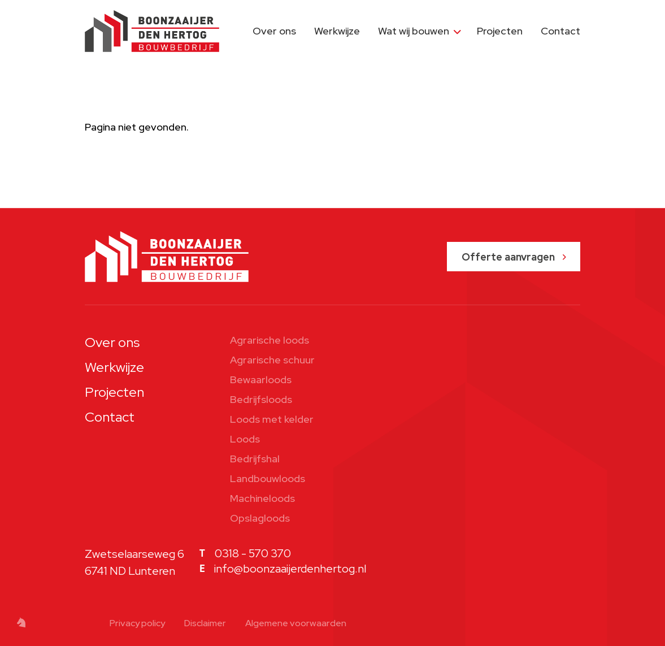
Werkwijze (337, 30)
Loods (245, 438)
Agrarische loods (269, 339)
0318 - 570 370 (253, 553)
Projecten (500, 30)
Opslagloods (260, 517)
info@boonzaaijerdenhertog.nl (290, 568)
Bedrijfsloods (261, 399)
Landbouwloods (267, 478)
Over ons (274, 30)
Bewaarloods (261, 379)
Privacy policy (137, 623)
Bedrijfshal (255, 458)
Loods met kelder (272, 419)
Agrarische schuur (272, 359)
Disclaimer (205, 623)
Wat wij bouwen (413, 30)
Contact (560, 30)
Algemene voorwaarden (295, 623)
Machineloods (262, 498)
